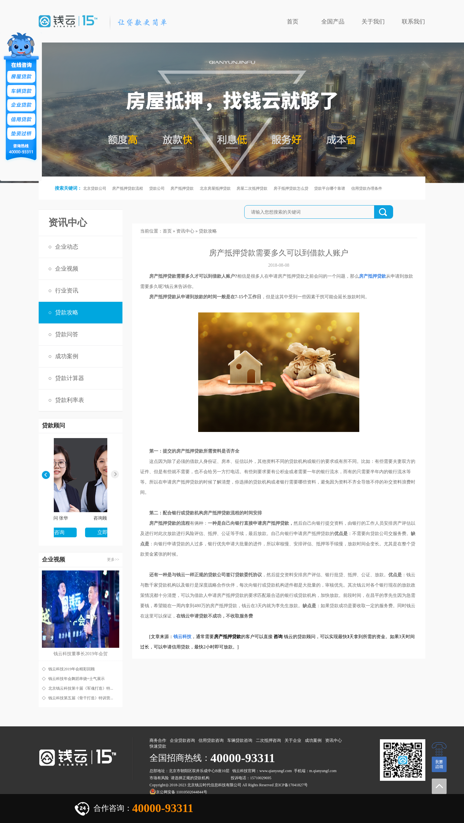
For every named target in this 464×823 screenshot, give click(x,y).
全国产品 (332, 21)
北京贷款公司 (94, 188)
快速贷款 (158, 746)
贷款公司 (157, 188)
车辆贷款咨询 (239, 740)
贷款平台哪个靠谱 (329, 188)
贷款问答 (66, 334)
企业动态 (66, 247)
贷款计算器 (69, 378)
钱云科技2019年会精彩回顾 (71, 669)
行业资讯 (66, 290)
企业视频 (66, 268)
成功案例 (66, 356)
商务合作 (158, 740)
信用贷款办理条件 (366, 188)
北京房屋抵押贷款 (215, 188)
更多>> (113, 559)
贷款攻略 (66, 312)
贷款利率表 (69, 400)
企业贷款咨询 (182, 740)
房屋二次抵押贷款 (252, 188)
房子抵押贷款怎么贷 (291, 188)
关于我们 (373, 21)
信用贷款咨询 (211, 740)
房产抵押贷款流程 (127, 188)
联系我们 (413, 21)
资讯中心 (185, 231)
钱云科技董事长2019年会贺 (80, 653)
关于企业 (293, 740)
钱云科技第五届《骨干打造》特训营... (80, 698)
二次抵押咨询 (268, 740)
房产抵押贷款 (182, 188)
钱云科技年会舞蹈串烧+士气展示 (76, 678)
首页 (292, 21)
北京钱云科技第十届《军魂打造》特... (80, 688)
